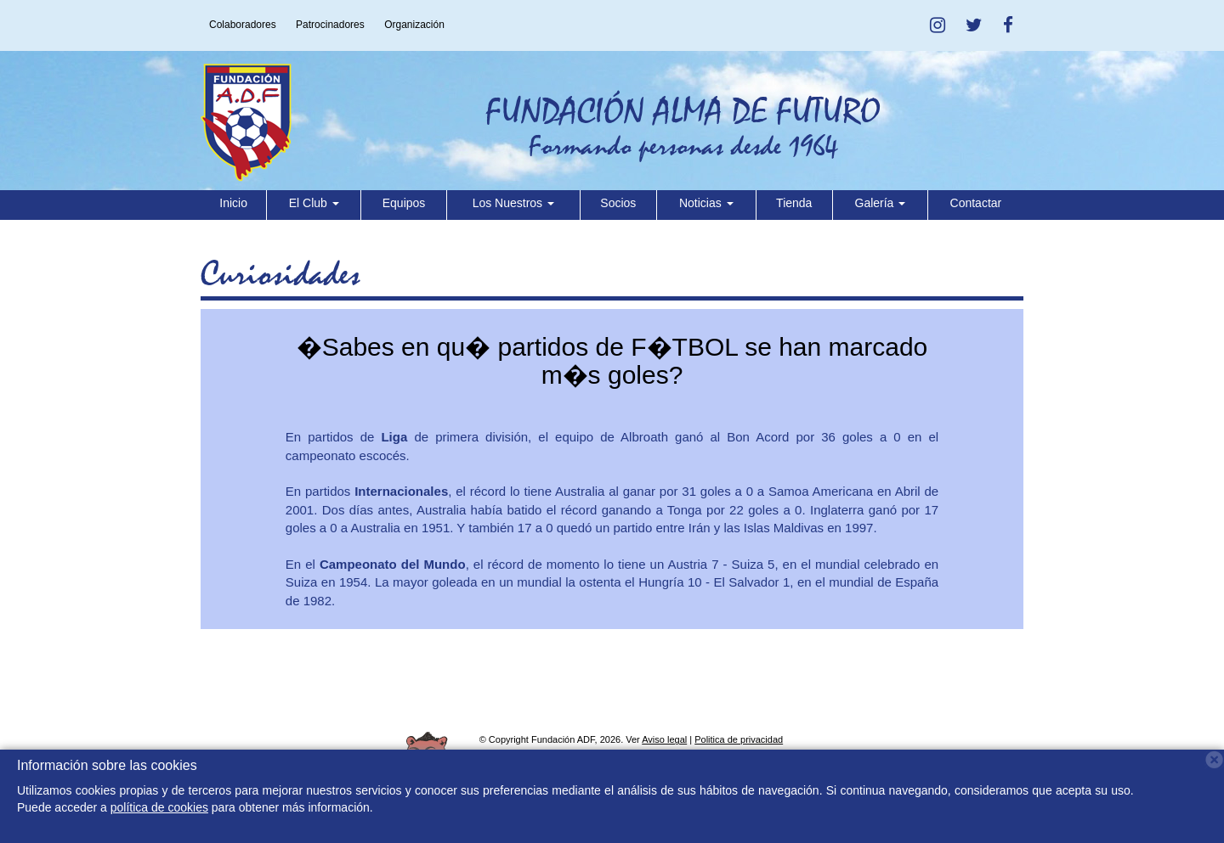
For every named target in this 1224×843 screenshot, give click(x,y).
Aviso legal (664, 739)
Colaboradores (242, 25)
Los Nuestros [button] (513, 203)
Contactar (976, 203)
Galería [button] (880, 203)
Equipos (404, 203)
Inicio (233, 203)
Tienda (794, 203)
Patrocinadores (330, 25)
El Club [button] (314, 203)
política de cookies (159, 807)
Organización (414, 25)
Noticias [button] (706, 203)
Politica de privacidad (738, 739)
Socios (618, 203)
